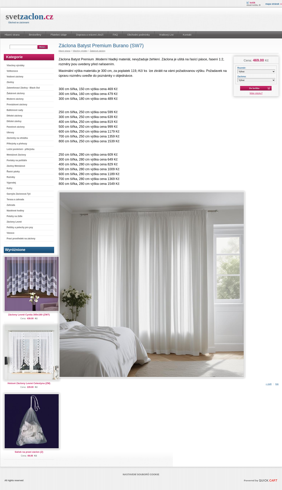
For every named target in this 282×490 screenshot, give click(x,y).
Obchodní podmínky (138, 34)
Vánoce (10, 233)
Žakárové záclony (16, 93)
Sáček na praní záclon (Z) (29, 452)
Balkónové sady (15, 110)
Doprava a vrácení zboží (89, 34)
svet (29, 16)
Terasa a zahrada (15, 199)
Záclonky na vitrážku (17, 138)
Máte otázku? (256, 93)
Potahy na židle (14, 216)
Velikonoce (12, 71)
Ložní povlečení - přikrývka (20, 149)
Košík (252, 2)
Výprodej (11, 182)
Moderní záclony (15, 99)
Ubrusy (10, 132)
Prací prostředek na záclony (21, 238)
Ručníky (11, 177)
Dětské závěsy (14, 121)
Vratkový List (166, 34)
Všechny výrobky (15, 65)
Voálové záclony (15, 76)
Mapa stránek (272, 4)
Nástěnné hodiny (15, 210)
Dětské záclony (14, 115)
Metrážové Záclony (16, 154)
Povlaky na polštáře (17, 160)
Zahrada (11, 205)
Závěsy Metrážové (16, 166)
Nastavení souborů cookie (141, 474)
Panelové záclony (16, 127)
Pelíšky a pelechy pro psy (20, 227)
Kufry (9, 188)
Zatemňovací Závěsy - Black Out (23, 87)
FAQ (115, 34)
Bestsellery (35, 34)
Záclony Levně (14, 221)
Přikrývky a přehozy (17, 143)
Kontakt (187, 34)
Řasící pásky (13, 171)
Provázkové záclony (17, 104)
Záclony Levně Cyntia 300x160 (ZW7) (29, 314)
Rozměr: (241, 68)
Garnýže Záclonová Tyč (19, 194)
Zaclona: (241, 76)
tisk (277, 384)
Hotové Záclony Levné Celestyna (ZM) (29, 383)
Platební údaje (59, 34)
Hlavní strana (12, 34)
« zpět (269, 384)
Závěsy (10, 82)
